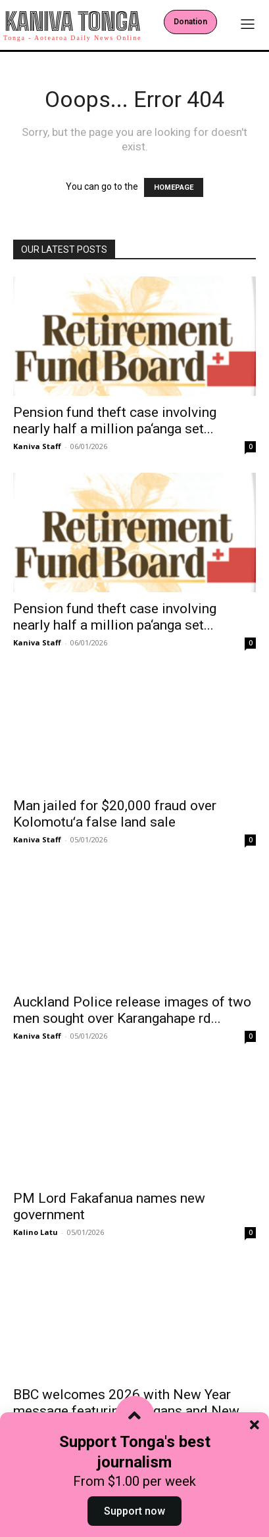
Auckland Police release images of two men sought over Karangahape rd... (132, 1010)
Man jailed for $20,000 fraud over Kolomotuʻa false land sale (114, 814)
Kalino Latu (35, 1232)
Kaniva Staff (37, 446)
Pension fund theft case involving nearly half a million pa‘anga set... (114, 420)
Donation (190, 21)
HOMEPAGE (173, 187)
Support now (134, 1511)
